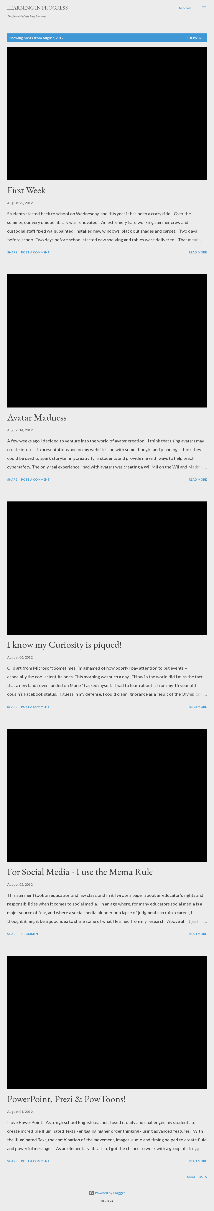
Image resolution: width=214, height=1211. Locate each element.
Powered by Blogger (107, 1193)
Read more (198, 252)
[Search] (185, 7)
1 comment (30, 934)
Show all (195, 38)
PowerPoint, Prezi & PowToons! (66, 1099)
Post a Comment (35, 252)
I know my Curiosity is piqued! (64, 644)
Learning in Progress (37, 7)
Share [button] (12, 252)
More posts (197, 1177)
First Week (26, 190)
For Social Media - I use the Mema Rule (80, 871)
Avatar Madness (36, 417)
